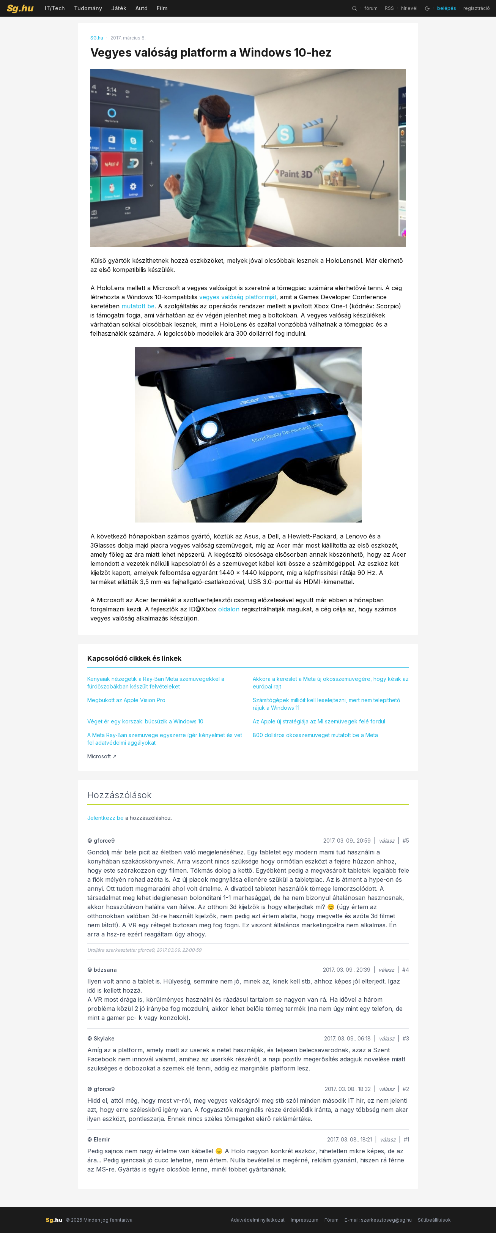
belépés (446, 8)
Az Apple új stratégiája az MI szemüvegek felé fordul (319, 721)
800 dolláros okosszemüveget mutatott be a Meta (315, 735)
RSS (389, 8)
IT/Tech (55, 8)
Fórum (331, 1220)
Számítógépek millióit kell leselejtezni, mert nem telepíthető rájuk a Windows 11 (326, 704)
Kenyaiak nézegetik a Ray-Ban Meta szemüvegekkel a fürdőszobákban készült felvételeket (155, 683)
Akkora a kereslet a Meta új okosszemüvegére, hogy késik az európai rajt (331, 683)
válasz (387, 840)
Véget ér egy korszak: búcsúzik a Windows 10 (145, 721)
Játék (118, 8)
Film (162, 8)
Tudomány (88, 8)
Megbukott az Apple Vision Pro (126, 700)
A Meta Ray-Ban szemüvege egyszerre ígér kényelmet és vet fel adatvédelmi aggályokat (164, 739)
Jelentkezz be (105, 818)
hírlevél (409, 8)
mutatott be (137, 306)
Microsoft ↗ (102, 756)
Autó (141, 8)
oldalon (228, 609)
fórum (371, 8)
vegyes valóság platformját (237, 297)
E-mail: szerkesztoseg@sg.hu (378, 1220)
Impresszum (304, 1220)
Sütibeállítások (434, 1220)
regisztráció (476, 8)
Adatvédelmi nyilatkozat (258, 1220)
